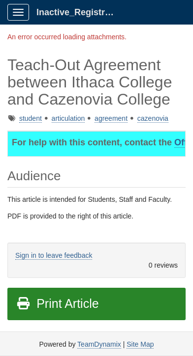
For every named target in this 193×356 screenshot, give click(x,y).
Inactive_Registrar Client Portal (79, 12)
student (30, 118)
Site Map (140, 344)
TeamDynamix (99, 344)
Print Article (57, 303)
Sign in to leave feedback (53, 255)
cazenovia (152, 118)
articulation (68, 118)
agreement (111, 118)
